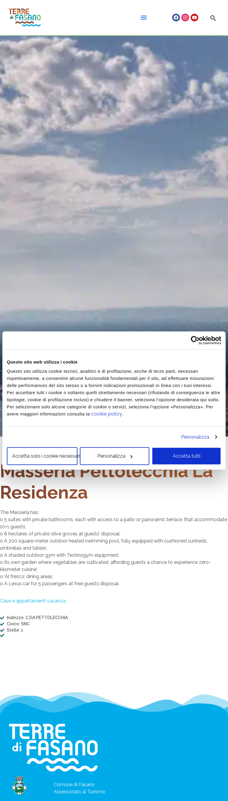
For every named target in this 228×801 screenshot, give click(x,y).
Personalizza (195, 437)
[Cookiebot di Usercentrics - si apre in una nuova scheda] (195, 340)
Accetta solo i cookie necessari (44, 456)
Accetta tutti (186, 456)
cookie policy (106, 414)
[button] (143, 18)
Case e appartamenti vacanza (33, 601)
